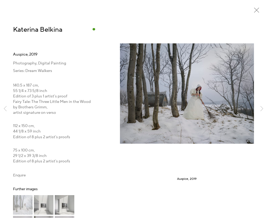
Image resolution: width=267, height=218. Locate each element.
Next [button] (262, 109)
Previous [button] (5, 109)
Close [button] (255, 12)
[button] (23, 205)
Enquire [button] (19, 175)
